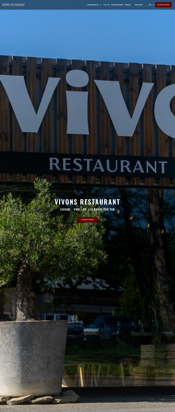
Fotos (106, 5)
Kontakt (139, 5)
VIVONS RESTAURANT (13, 5)
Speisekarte (94, 5)
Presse (128, 5)
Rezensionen (117, 5)
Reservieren (163, 5)
